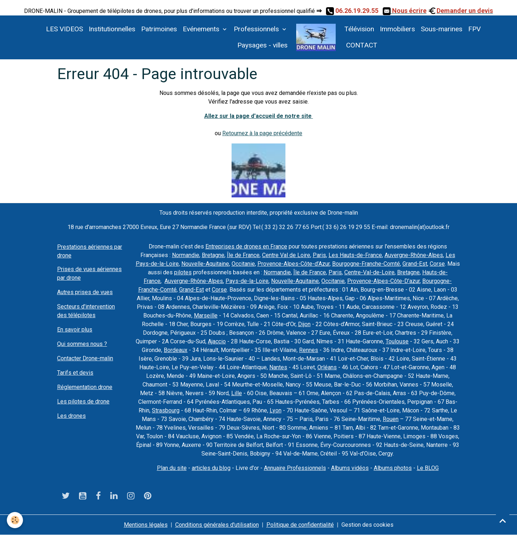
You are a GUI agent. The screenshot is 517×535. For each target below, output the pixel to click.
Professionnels (257, 29)
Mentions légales (146, 524)
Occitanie (243, 263)
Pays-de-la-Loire (247, 281)
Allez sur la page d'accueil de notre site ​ (258, 116)
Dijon (304, 324)
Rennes (308, 350)
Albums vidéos (350, 468)
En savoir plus (74, 329)
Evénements (202, 29)
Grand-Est (414, 263)
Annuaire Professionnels (295, 468)
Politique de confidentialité (300, 524)
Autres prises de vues (85, 292)
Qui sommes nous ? (82, 343)
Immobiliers (397, 29)
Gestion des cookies (367, 524)
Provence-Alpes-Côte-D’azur (383, 281)
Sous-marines (441, 29)
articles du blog (211, 468)
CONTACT (360, 45)
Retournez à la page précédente (262, 133)
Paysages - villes (262, 45)
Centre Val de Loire (286, 255)
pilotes (183, 272)
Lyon (275, 410)
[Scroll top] (503, 521)
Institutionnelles (112, 29)
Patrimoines (159, 29)
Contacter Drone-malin (85, 358)
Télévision (359, 29)
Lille (236, 393)
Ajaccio (217, 341)
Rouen (391, 419)
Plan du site (172, 468)
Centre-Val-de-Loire (369, 272)
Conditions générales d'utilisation (217, 524)
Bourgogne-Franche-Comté (366, 263)
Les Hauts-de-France (355, 255)
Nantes (278, 367)
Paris (319, 255)
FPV (474, 29)
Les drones (71, 415)
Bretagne (213, 255)
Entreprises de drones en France (246, 246)
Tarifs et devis (75, 372)
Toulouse (397, 341)
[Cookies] (15, 520)
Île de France (243, 255)
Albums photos (393, 468)
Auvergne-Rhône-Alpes (414, 255)
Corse (437, 263)
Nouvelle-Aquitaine (205, 263)
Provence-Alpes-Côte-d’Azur (293, 263)
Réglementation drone (84, 387)
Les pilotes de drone (83, 401)
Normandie (185, 255)
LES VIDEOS (64, 29)
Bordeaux (175, 350)
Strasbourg (166, 410)
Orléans (327, 367)
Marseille (206, 315)
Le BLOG (428, 468)
